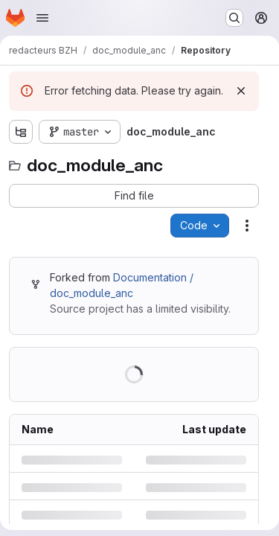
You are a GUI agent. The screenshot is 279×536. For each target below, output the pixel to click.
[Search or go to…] (234, 18)
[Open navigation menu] (42, 18)
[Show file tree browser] (21, 132)
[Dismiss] (241, 91)
